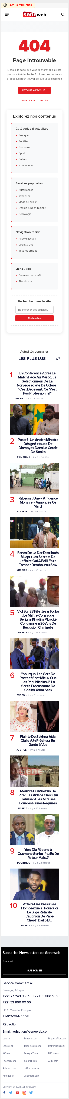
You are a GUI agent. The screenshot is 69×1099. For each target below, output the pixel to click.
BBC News (53, 1053)
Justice (22, 570)
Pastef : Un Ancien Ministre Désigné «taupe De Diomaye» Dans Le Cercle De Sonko (38, 446)
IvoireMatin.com (56, 1046)
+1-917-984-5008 (16, 1016)
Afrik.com (53, 1061)
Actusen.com (9, 1068)
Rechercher (34, 318)
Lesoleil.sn (8, 1046)
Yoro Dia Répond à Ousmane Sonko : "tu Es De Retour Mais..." (38, 854)
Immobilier (24, 196)
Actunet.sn (8, 1076)
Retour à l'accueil (34, 90)
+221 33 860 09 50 (17, 1003)
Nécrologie (25, 214)
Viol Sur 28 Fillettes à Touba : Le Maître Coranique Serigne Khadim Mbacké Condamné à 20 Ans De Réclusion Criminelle (38, 619)
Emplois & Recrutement (32, 208)
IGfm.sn (7, 1053)
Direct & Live (26, 244)
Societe (22, 511)
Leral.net (7, 1038)
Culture (23, 159)
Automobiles (26, 190)
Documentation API (30, 275)
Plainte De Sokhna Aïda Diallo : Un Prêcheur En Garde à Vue (37, 741)
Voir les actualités (34, 100)
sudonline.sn (30, 1061)
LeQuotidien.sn (32, 1068)
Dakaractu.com (31, 1076)
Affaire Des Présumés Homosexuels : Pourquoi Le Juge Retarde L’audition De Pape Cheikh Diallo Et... (39, 912)
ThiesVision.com (32, 1046)
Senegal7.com (31, 1053)
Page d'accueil (27, 238)
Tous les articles (28, 250)
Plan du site (25, 281)
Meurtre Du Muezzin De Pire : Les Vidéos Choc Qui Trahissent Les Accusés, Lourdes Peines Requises (38, 797)
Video (21, 695)
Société (23, 141)
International (26, 165)
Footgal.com (9, 1061)
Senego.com (30, 1038)
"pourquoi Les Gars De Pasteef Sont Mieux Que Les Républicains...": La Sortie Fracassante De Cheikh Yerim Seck (38, 682)
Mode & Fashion (28, 202)
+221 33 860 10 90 (46, 996)
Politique (24, 135)
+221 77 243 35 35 (16, 996)
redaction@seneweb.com (30, 1032)
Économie (24, 147)
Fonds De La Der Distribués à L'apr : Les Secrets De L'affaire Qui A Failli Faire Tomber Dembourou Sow (37, 559)
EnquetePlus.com (57, 1038)
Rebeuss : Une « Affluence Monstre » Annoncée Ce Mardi (38, 502)
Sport (22, 153)
